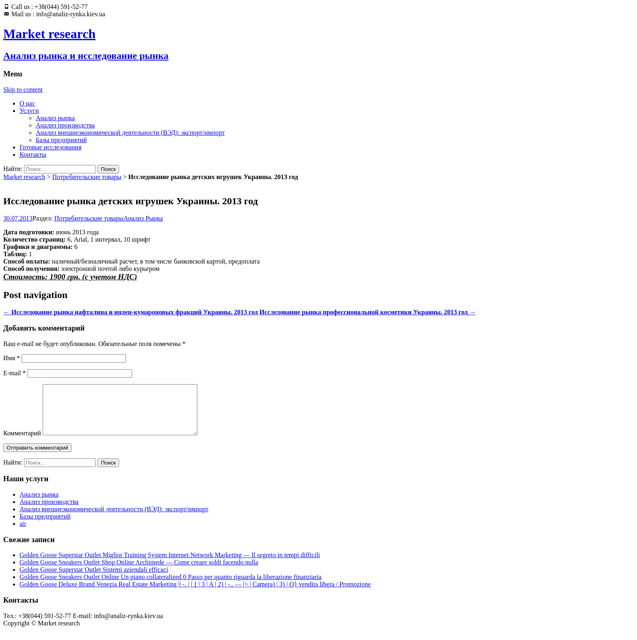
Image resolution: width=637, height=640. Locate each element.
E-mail (14, 373)
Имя (11, 358)
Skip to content (23, 89)
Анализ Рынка (143, 218)
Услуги (29, 110)
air (23, 533)
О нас (27, 103)
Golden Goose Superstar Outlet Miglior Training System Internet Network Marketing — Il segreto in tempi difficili (170, 564)
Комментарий (22, 442)
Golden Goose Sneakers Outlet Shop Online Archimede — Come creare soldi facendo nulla (139, 572)
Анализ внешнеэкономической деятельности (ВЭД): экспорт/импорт (130, 132)
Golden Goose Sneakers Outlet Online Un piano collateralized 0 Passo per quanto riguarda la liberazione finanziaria (170, 586)
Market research (24, 176)
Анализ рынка (55, 118)
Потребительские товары (86, 176)
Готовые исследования (51, 147)
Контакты (33, 154)
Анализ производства (65, 125)
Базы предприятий (61, 139)
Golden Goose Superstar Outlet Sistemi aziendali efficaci (94, 579)
